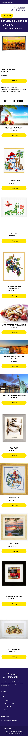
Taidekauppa (7, 15)
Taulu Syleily (14, 448)
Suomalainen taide (9, 703)
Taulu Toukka (14, 234)
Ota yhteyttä (13, 731)
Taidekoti (6, 700)
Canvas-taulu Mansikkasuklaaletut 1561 (14, 325)
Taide (9, 69)
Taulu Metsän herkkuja (14, 649)
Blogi (5, 710)
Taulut (14, 69)
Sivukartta (20, 733)
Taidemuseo (7, 707)
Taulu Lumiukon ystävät (14, 181)
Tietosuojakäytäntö (10, 733)
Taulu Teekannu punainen (14, 596)
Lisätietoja (14, 80)
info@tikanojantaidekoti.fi (7, 2)
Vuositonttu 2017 (14, 498)
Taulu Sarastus (14, 544)
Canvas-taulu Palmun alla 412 (14, 128)
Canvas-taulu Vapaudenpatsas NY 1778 (14, 395)
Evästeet (20, 731)
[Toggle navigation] (3, 8)
